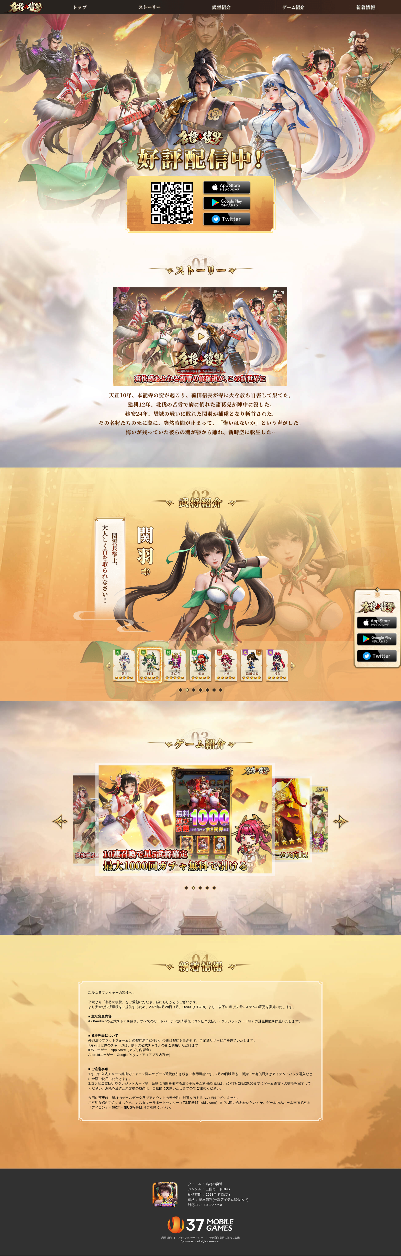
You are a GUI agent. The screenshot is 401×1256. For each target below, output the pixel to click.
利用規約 (166, 1237)
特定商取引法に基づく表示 (224, 1237)
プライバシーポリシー (190, 1237)
